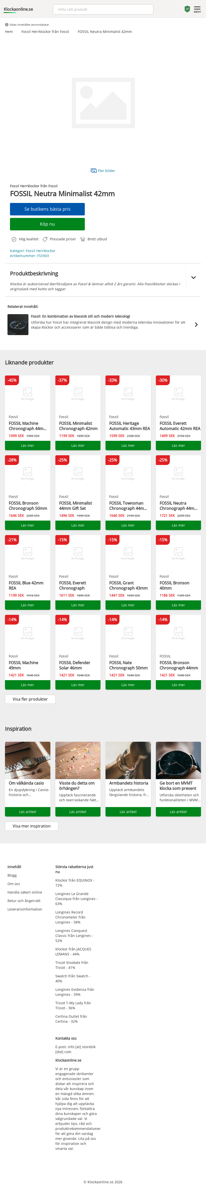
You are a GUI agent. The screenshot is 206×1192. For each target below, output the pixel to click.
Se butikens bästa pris (47, 209)
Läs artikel (27, 811)
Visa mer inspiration (32, 826)
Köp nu (47, 224)
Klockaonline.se (18, 9)
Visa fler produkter (30, 699)
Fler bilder (103, 170)
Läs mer (27, 445)
